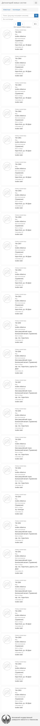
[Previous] (15, 24)
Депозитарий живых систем (14, 3)
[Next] (22, 24)
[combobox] (20, 19)
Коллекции (16, 10)
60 (35, 24)
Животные (6, 10)
